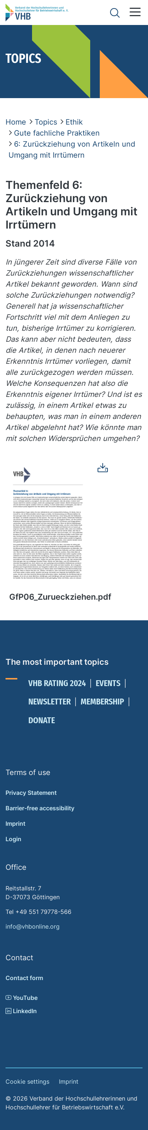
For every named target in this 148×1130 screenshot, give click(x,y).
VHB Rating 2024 (57, 683)
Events (108, 683)
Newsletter (49, 701)
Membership (102, 701)
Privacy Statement (31, 792)
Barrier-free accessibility (40, 808)
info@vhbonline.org (33, 926)
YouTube (22, 997)
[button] (135, 12)
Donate (41, 720)
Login (13, 839)
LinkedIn (21, 1011)
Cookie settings (27, 1081)
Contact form (24, 978)
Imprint (15, 823)
